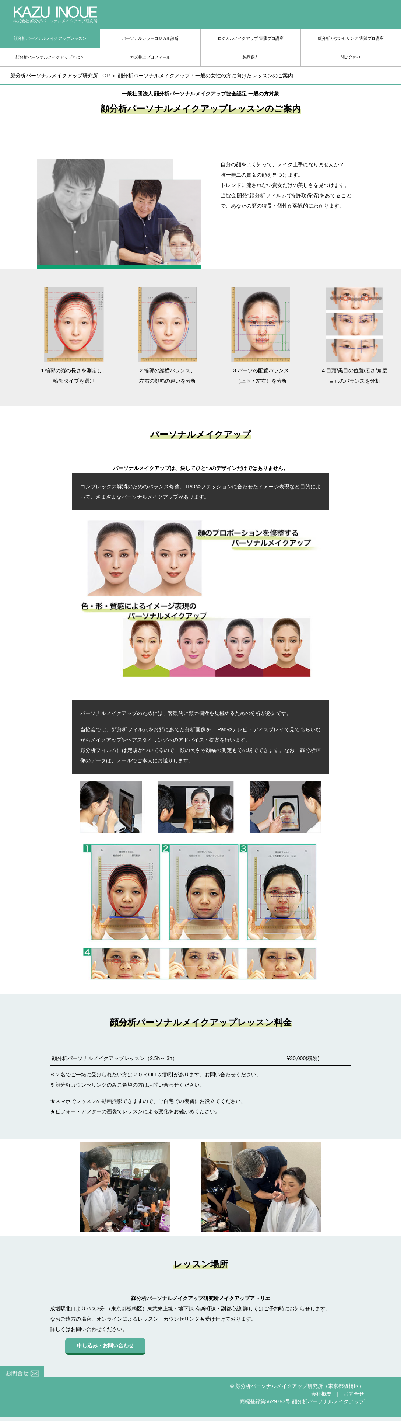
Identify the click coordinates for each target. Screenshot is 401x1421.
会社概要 (321, 1394)
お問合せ (354, 1394)
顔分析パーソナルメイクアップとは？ (49, 57)
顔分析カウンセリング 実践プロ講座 (351, 38)
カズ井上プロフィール (150, 57)
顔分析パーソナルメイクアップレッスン (50, 38)
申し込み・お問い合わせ (105, 1345)
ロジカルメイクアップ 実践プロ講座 (251, 38)
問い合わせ (351, 57)
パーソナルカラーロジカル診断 (150, 38)
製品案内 (250, 57)
